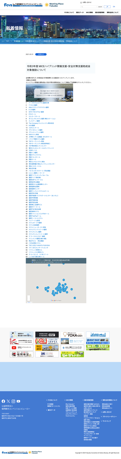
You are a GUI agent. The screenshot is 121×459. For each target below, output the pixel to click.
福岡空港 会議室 (34, 182)
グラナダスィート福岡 (35, 130)
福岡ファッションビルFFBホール (39, 214)
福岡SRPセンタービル (36, 180)
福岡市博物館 (33, 198)
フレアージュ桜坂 (34, 220)
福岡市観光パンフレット (91, 410)
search (100, 6)
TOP (7, 41)
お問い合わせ (87, 2)
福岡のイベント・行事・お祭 (91, 424)
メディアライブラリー (72, 414)
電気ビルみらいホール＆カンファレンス (41, 148)
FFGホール (32, 114)
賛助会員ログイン (107, 408)
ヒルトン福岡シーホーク (36, 173)
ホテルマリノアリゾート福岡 (38, 229)
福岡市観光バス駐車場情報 (92, 422)
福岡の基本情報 (70, 406)
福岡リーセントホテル (36, 218)
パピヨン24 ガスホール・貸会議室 (39, 171)
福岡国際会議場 (34, 187)
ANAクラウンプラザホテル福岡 (39, 107)
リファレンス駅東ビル (35, 250)
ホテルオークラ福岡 (35, 223)
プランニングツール (71, 412)
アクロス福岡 (33, 105)
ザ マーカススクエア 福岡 (37, 236)
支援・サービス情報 (71, 408)
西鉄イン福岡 (33, 153)
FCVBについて (52, 400)
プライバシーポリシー (110, 417)
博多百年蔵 (32, 168)
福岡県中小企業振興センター (38, 184)
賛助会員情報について (110, 400)
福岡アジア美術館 (35, 177)
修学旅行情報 (88, 440)
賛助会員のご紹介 (107, 404)
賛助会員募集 (106, 406)
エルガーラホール (34, 116)
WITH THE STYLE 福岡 (36, 112)
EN (114, 7)
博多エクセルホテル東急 (37, 162)
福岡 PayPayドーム (35, 216)
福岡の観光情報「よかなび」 (92, 404)
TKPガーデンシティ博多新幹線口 (39, 144)
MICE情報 (89, 12)
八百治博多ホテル (35, 243)
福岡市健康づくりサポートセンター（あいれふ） (43, 196)
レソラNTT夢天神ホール (36, 257)
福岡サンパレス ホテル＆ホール (39, 191)
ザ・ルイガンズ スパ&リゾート (38, 254)
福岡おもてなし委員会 (90, 426)
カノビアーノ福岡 (34, 121)
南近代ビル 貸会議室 (36, 241)
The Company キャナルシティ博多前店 (41, 123)
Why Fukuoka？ (70, 404)
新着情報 (17, 41)
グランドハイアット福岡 (36, 132)
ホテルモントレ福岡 (35, 232)
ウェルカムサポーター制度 (91, 434)
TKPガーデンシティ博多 (36, 141)
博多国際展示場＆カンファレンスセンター (42, 164)
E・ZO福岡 (32, 110)
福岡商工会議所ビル (35, 205)
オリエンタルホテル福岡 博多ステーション (42, 119)
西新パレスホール (34, 157)
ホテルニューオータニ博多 (37, 227)
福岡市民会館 (33, 202)
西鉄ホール (32, 159)
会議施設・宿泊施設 (71, 410)
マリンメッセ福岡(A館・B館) (37, 239)
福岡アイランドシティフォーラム (39, 175)
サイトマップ (107, 421)
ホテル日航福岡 (34, 225)
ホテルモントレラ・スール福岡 (38, 234)
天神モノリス (33, 150)
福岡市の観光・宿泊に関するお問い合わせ (92, 407)
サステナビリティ (70, 416)
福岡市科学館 (33, 193)
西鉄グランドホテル (35, 155)
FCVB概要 (50, 404)
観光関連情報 (88, 400)
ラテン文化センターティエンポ (38, 248)
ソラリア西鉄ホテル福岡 (36, 139)
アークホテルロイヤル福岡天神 (39, 103)
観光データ (80, 12)
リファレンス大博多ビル (36, 252)
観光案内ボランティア (90, 412)
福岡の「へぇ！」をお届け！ (91, 438)
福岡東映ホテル (34, 211)
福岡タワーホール (34, 207)
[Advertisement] (60, 376)
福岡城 (86, 416)
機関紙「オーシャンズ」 (53, 406)
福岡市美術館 (33, 200)
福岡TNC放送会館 (35, 209)
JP (107, 7)
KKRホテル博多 (34, 134)
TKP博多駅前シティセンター (38, 146)
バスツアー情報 (88, 414)
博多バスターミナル (35, 166)
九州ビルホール (34, 128)
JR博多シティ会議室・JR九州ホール (40, 137)
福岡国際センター (34, 189)
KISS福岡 (32, 125)
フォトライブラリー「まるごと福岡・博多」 (92, 419)
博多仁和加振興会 (89, 432)
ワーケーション (88, 436)
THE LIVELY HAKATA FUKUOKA (39, 245)
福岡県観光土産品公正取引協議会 (92, 429)
